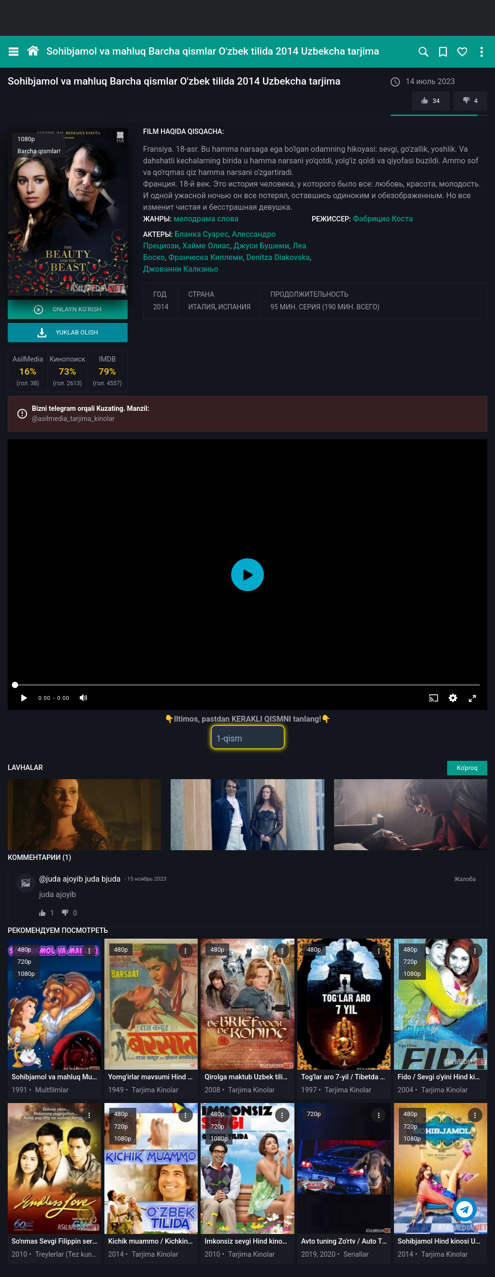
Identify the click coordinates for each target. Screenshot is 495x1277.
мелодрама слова (206, 218)
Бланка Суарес (201, 234)
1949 (116, 1090)
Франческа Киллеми (205, 257)
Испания (234, 307)
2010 (19, 1254)
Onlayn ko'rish (68, 309)
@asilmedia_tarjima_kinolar (73, 418)
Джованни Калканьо (180, 269)
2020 (327, 1254)
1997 (309, 1090)
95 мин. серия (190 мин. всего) (325, 307)
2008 (212, 1090)
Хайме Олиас (206, 245)
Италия (201, 307)
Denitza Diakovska (278, 257)
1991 (19, 1090)
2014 (160, 307)
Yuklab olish (67, 332)
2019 (309, 1254)
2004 (405, 1090)
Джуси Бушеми (261, 245)
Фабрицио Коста (383, 218)
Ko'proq (467, 767)
